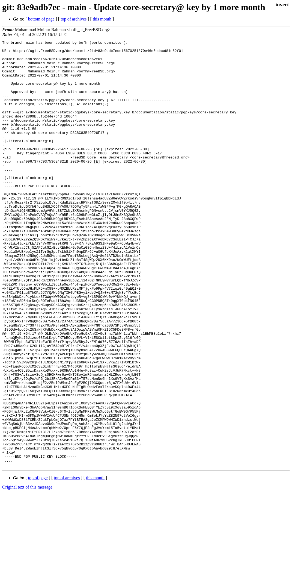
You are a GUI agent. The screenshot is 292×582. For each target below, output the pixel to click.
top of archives (74, 19)
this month (102, 19)
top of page (38, 563)
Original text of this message (27, 572)
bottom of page (41, 19)
